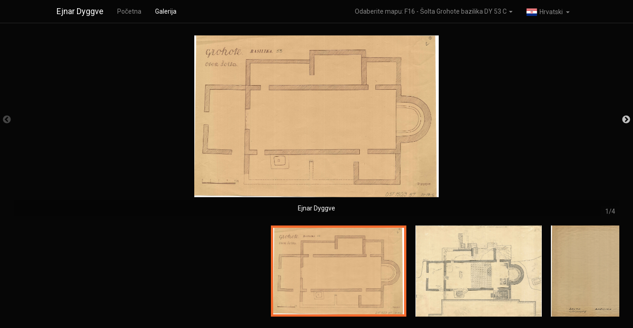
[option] (316, 124)
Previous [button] (6, 119)
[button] (547, 11)
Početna (129, 11)
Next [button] (626, 119)
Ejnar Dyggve (80, 11)
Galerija (165, 11)
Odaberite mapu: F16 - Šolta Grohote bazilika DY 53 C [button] (434, 11)
